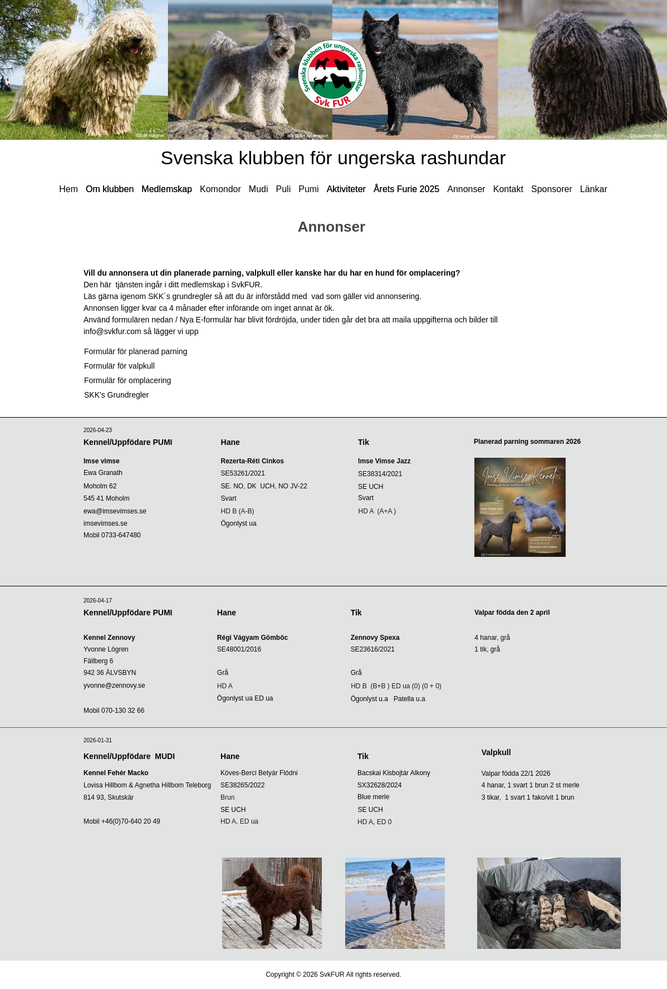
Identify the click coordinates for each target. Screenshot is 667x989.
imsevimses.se (105, 523)
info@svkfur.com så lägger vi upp (143, 331)
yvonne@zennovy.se (114, 685)
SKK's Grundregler (116, 394)
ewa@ (115, 511)
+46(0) (111, 821)
